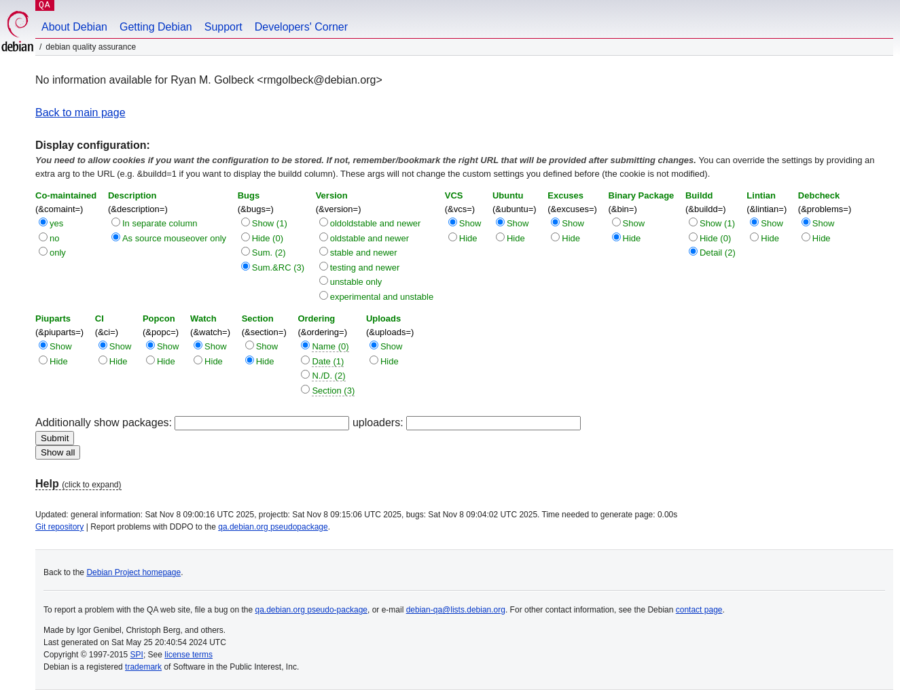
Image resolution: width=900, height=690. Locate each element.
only (58, 252)
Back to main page (80, 112)
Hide (468, 238)
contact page (699, 610)
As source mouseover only (174, 238)
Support (223, 27)
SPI (136, 654)
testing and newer (365, 267)
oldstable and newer (369, 238)
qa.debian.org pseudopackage (272, 527)
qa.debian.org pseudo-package (311, 610)
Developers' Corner (301, 27)
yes (56, 223)
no (54, 238)
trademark (143, 667)
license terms (188, 654)
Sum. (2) (269, 252)
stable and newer (363, 252)
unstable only (356, 282)
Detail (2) (718, 252)
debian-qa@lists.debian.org (455, 610)
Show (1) (269, 223)
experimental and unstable (382, 297)
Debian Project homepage (133, 572)
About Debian (74, 27)
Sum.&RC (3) (278, 267)
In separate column (160, 223)
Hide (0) (267, 238)
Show (470, 223)
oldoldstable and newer (375, 223)
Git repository (59, 527)
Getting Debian (156, 27)
